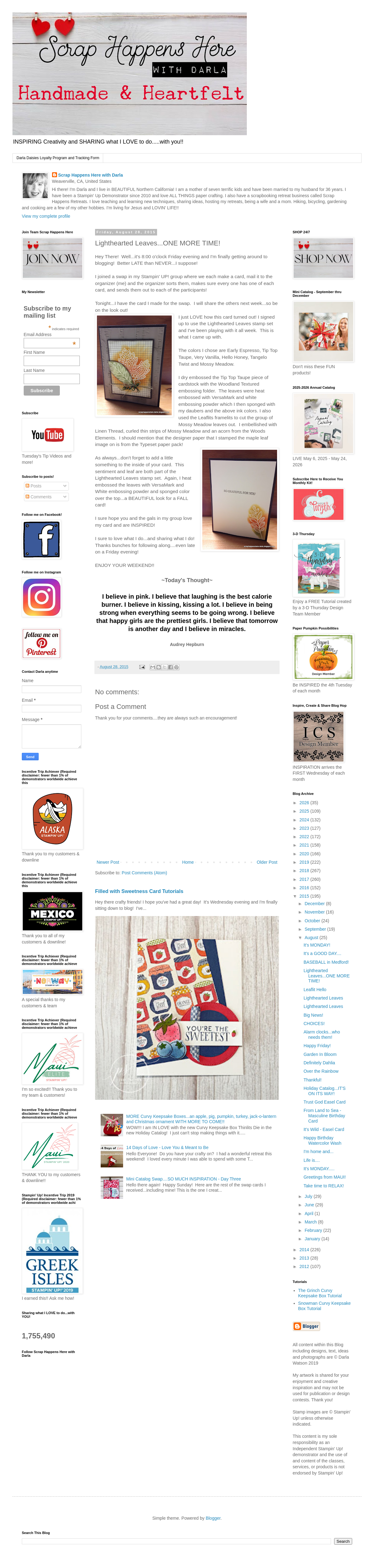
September (315, 929)
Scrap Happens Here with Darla (90, 175)
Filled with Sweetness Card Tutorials (139, 891)
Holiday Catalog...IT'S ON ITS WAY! (325, 1091)
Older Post (267, 862)
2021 (305, 845)
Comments (39, 496)
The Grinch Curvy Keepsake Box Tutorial (320, 1293)
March (311, 1221)
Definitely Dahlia (319, 1062)
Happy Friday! (317, 1045)
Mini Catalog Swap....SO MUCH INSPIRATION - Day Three (183, 1178)
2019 (305, 862)
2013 (305, 1258)
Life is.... (312, 1160)
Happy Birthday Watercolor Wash (322, 1140)
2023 (305, 828)
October (312, 920)
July (309, 1196)
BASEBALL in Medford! (326, 962)
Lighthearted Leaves (323, 997)
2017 (305, 879)
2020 (305, 853)
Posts (33, 485)
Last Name (34, 370)
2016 (305, 887)
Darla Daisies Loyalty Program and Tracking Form (58, 158)
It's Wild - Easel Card (324, 1129)
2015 (305, 896)
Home (188, 862)
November (315, 912)
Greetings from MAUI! (325, 1177)
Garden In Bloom (320, 1054)
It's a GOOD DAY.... (322, 953)
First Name (34, 352)
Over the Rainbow (321, 1071)
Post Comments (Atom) (144, 872)
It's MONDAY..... (319, 1168)
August (311, 937)
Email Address (50, 334)
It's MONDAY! (317, 945)
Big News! (313, 1015)
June (309, 1204)
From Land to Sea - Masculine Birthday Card (324, 1115)
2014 (305, 1249)
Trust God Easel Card (325, 1102)
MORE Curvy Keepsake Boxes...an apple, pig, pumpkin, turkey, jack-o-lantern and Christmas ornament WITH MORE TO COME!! (201, 1119)
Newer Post (108, 862)
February (313, 1230)
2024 (305, 819)
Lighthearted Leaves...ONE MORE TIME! (327, 976)
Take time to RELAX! (324, 1185)
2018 (305, 870)
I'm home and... (318, 1151)
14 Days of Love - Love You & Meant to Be (167, 1147)
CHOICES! (314, 1023)
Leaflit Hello (315, 989)
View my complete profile (46, 216)
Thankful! (313, 1079)
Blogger (213, 1518)
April (309, 1213)
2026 (305, 802)
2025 (305, 811)
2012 (305, 1266)
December (315, 903)
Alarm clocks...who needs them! (322, 1034)
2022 (305, 836)
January (312, 1238)
